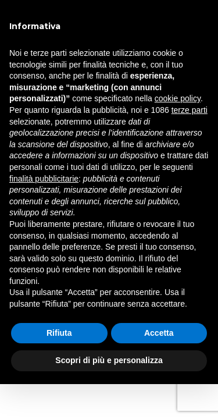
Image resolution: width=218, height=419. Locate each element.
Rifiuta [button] (59, 333)
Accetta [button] (159, 333)
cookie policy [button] (178, 98)
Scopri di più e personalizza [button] (108, 360)
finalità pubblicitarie (43, 178)
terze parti (189, 110)
